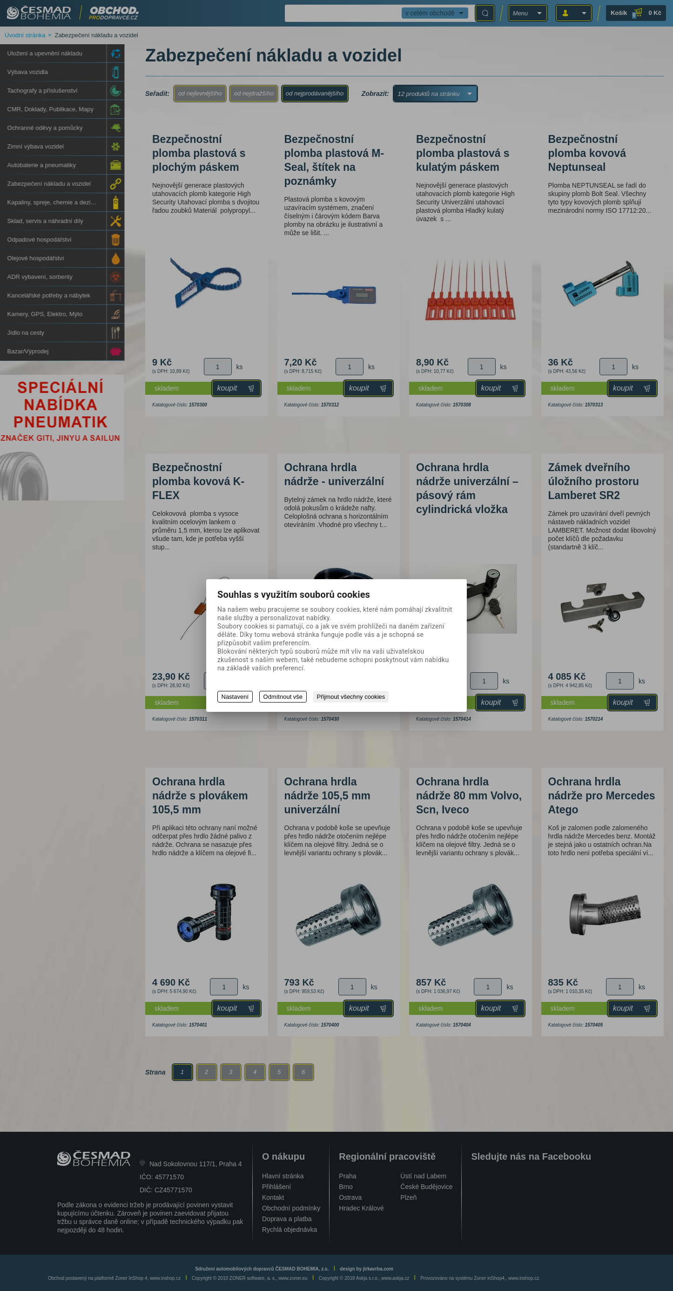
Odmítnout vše (283, 696)
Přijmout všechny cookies (352, 696)
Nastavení (235, 696)
